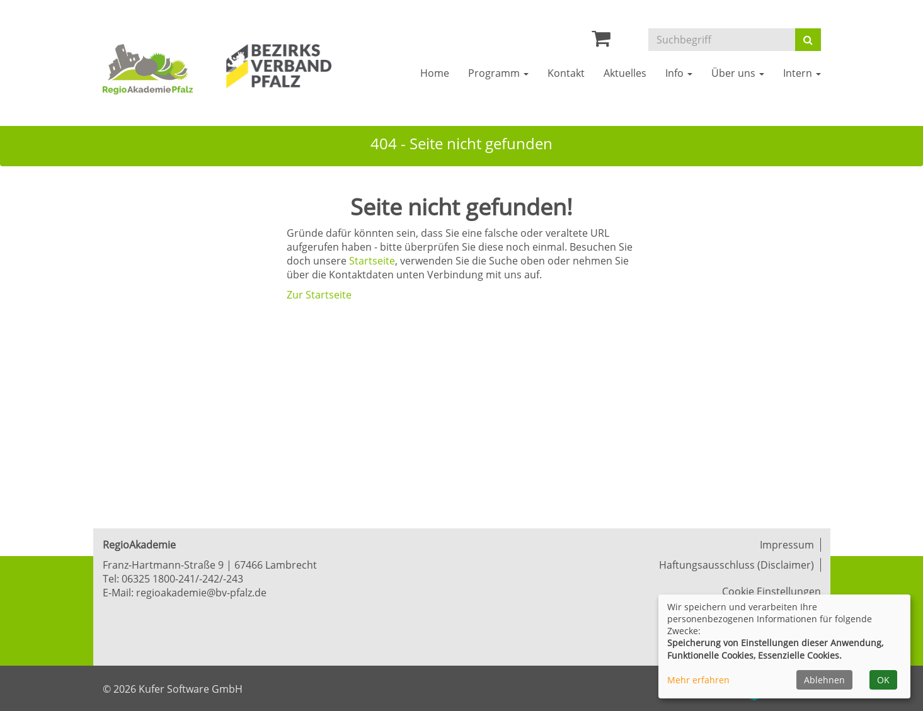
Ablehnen (824, 680)
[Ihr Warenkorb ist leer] (601, 41)
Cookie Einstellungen (771, 591)
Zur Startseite (319, 295)
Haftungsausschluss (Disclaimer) (736, 565)
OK (883, 680)
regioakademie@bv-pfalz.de (201, 593)
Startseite (372, 261)
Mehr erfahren (698, 680)
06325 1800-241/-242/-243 (182, 579)
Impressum (787, 545)
